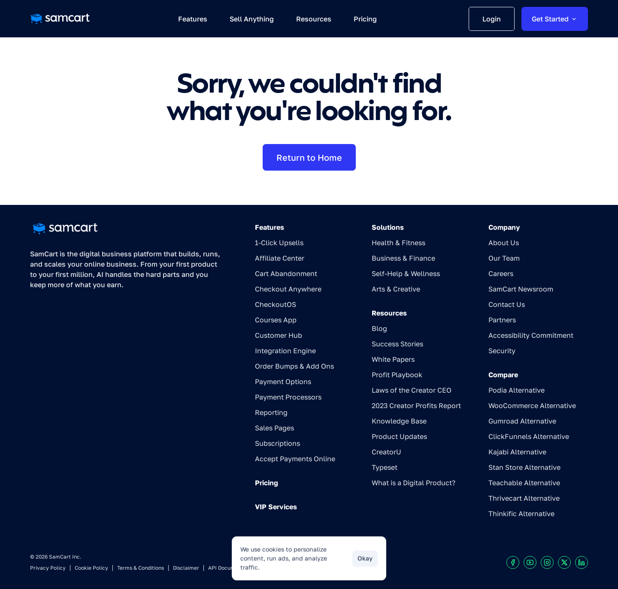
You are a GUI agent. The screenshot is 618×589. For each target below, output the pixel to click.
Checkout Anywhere (288, 289)
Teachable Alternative (524, 482)
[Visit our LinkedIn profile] (581, 562)
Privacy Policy (48, 568)
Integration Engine (285, 350)
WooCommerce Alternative (532, 405)
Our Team (504, 258)
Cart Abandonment (286, 273)
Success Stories (397, 344)
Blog (379, 328)
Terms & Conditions (140, 568)
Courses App (276, 320)
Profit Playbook (397, 374)
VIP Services (276, 506)
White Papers (393, 359)
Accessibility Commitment (530, 335)
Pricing (266, 482)
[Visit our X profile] (564, 562)
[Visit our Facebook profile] (512, 562)
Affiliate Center (279, 258)
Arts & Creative (396, 289)
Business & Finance (403, 258)
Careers (500, 273)
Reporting (271, 412)
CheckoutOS (275, 304)
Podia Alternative (516, 390)
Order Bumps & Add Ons (294, 366)
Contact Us (506, 304)
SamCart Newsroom (520, 289)
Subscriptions (277, 443)
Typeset (384, 467)
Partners (502, 320)
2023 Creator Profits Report (416, 405)
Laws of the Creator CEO (411, 390)
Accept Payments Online (295, 458)
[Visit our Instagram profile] (547, 562)
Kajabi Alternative (517, 452)
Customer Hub (278, 335)
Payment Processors (288, 397)
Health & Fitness (398, 242)
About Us (503, 242)
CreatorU (386, 452)
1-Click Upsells (279, 242)
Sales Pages (274, 428)
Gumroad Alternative (522, 421)
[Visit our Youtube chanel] (530, 562)
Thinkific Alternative (521, 513)
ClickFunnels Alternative (528, 436)
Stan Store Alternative (524, 467)
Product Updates (399, 436)
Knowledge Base (399, 421)
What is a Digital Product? (413, 482)
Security (501, 350)
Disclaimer (186, 568)
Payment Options (283, 381)
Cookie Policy (91, 568)
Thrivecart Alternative (524, 498)
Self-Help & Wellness (406, 273)
